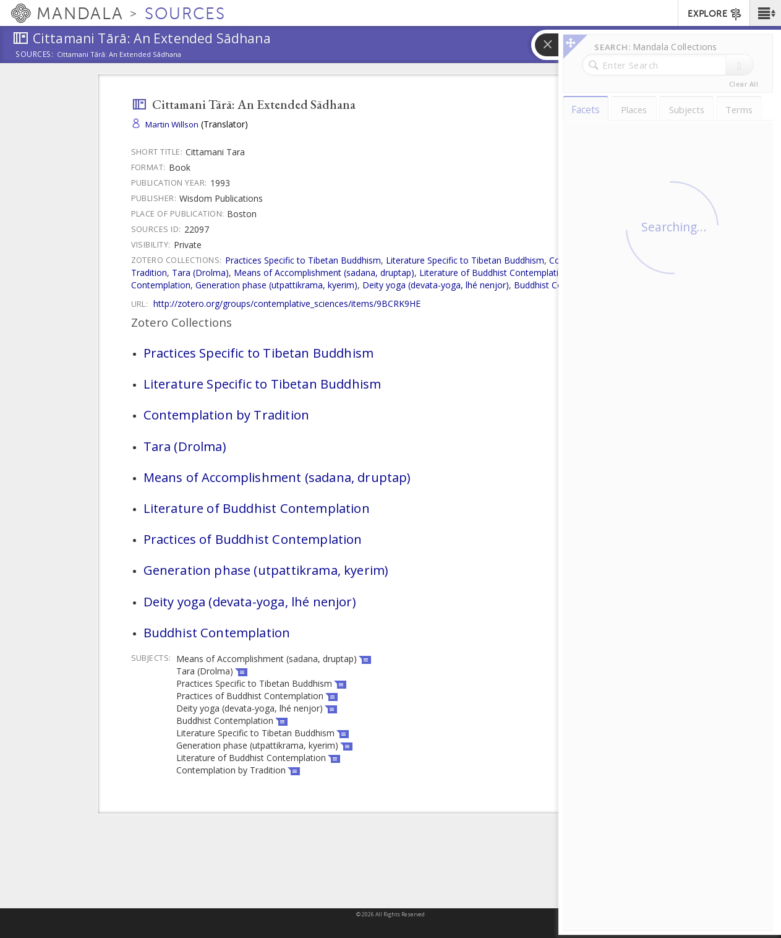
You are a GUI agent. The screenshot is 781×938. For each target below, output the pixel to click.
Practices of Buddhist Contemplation (252, 539)
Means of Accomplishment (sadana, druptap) (324, 272)
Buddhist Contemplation (562, 285)
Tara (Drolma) (200, 272)
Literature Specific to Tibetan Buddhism (465, 260)
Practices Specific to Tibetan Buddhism (303, 260)
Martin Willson (171, 124)
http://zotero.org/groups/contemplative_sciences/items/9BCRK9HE (286, 303)
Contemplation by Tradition (226, 414)
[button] (765, 13)
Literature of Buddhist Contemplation (494, 272)
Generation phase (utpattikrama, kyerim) (276, 285)
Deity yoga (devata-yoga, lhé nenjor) (435, 285)
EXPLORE (715, 14)
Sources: (34, 55)
